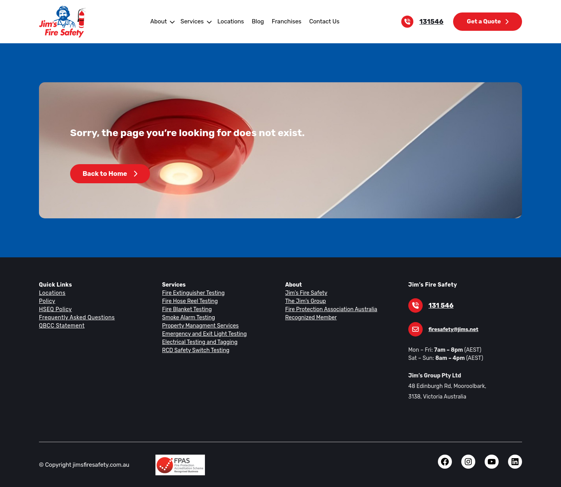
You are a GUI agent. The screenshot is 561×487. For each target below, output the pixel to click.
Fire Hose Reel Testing (189, 301)
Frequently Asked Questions (75, 317)
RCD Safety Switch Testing (194, 350)
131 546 (440, 305)
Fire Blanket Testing (186, 309)
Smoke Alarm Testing (187, 317)
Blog (257, 21)
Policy (47, 301)
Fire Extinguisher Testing (192, 293)
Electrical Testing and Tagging (198, 342)
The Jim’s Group (305, 301)
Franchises (285, 21)
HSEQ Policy (55, 309)
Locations (231, 21)
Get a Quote (488, 21)
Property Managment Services (198, 325)
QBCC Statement (61, 325)
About (161, 21)
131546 (433, 21)
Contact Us (321, 21)
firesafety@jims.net (452, 329)
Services (194, 21)
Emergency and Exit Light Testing (202, 334)
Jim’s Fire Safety (305, 293)
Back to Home (109, 173)
